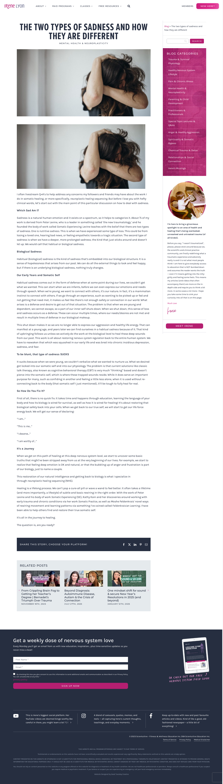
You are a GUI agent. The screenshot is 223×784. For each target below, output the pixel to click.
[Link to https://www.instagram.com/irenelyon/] (85, 715)
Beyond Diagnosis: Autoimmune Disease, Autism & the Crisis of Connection (79, 595)
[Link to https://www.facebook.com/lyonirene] (153, 715)
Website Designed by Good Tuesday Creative (111, 774)
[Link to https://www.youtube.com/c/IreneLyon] (17, 715)
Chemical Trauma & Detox (183, 150)
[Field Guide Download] (189, 638)
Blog (166, 26)
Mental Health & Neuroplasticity (83, 43)
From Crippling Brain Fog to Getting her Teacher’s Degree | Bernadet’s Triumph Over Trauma (40, 595)
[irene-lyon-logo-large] (14, 4)
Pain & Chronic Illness (180, 81)
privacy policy (20, 679)
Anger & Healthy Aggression (183, 132)
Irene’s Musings (177, 168)
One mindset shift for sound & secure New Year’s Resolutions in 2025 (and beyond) (127, 595)
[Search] (178, 41)
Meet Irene (184, 325)
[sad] (84, 82)
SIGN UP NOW (71, 686)
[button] (19, 590)
